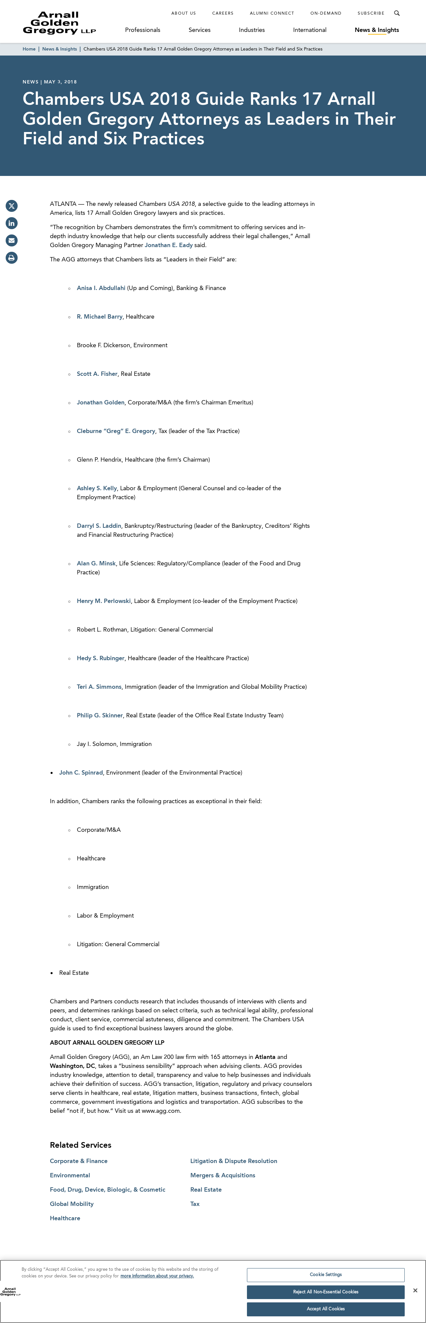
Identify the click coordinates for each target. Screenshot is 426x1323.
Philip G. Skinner (100, 716)
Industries (252, 30)
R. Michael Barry (99, 317)
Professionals (142, 30)
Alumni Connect (272, 14)
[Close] (415, 1291)
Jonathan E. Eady (169, 245)
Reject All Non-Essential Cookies (325, 1293)
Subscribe (371, 14)
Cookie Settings (326, 1276)
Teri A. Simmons (99, 687)
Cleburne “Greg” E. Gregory (116, 431)
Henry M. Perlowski (104, 601)
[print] (12, 258)
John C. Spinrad (81, 773)
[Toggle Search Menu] (396, 13)
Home (29, 49)
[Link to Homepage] (72, 23)
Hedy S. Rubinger (100, 659)
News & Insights (377, 30)
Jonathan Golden (100, 403)
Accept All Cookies (326, 1310)
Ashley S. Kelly (97, 489)
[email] (12, 240)
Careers (223, 14)
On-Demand (326, 14)
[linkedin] (12, 223)
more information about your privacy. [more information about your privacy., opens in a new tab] (157, 1277)
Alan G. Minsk (96, 564)
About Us (183, 14)
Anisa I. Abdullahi (101, 288)
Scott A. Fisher (97, 374)
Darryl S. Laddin (99, 526)
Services (200, 30)
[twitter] (12, 206)
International (309, 30)
